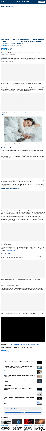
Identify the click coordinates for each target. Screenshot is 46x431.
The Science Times (23, 1)
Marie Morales (4, 45)
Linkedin (6, 49)
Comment (8, 49)
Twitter (4, 49)
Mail (11, 49)
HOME (2, 6)
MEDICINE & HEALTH (9, 6)
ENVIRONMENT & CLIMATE (28, 425)
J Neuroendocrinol (11, 250)
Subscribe (41, 1)
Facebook (2, 49)
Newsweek (4, 57)
